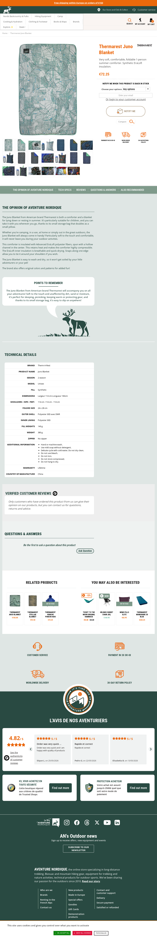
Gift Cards (73, 909)
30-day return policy (143, 141)
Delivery (101, 897)
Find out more (60, 788)
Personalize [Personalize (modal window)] (101, 933)
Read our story (91, 881)
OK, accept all (62, 933)
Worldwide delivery (126, 141)
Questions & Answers (103, 189)
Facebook (77, 822)
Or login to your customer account (126, 99)
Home (5, 33)
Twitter (97, 822)
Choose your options (111, 89)
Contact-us (46, 907)
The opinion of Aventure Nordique (33, 189)
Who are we (46, 890)
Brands (44, 894)
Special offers (75, 899)
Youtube (107, 822)
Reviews (81, 189)
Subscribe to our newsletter (78, 849)
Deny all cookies (82, 933)
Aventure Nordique (50, 869)
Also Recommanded (132, 189)
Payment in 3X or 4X (119, 655)
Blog (48, 822)
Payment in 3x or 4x (108, 140)
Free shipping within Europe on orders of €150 (78, 2)
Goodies (72, 904)
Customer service (37, 655)
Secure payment (105, 902)
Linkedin (117, 822)
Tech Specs (64, 189)
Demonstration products (76, 915)
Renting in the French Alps (47, 901)
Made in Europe (76, 894)
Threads (87, 822)
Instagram (67, 822)
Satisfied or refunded (108, 907)
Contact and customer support (106, 891)
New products (75, 890)
